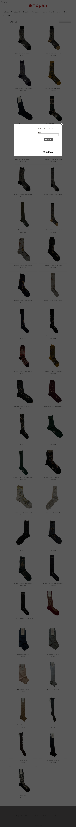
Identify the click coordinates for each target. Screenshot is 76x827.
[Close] (61, 124)
